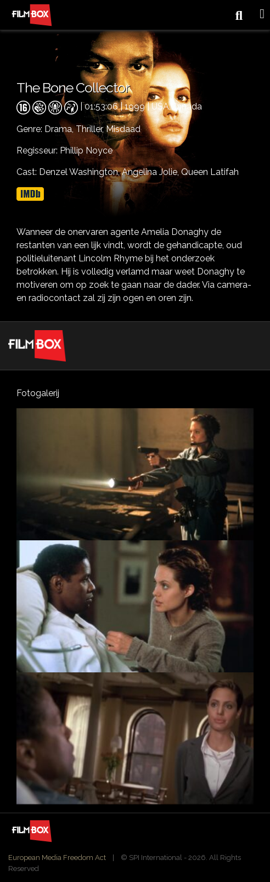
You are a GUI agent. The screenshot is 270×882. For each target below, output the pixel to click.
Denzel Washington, (80, 172)
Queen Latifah (210, 172)
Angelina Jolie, (151, 172)
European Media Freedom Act (57, 857)
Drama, (60, 129)
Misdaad (123, 129)
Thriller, (91, 129)
